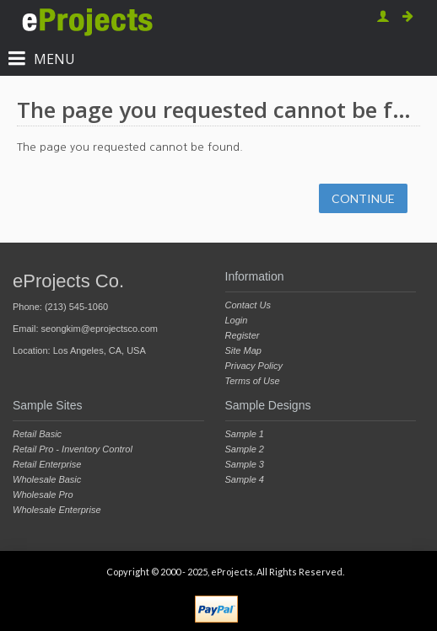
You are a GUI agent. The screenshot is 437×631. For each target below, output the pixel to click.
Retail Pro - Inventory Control (72, 449)
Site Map (243, 350)
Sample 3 (244, 464)
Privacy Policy (254, 366)
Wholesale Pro (43, 494)
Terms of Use (252, 381)
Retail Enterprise (47, 464)
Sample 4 (244, 479)
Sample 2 (244, 449)
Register (242, 335)
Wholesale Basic (47, 479)
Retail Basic (37, 434)
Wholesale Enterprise (57, 510)
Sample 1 (244, 434)
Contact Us (248, 305)
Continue (363, 198)
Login (236, 320)
